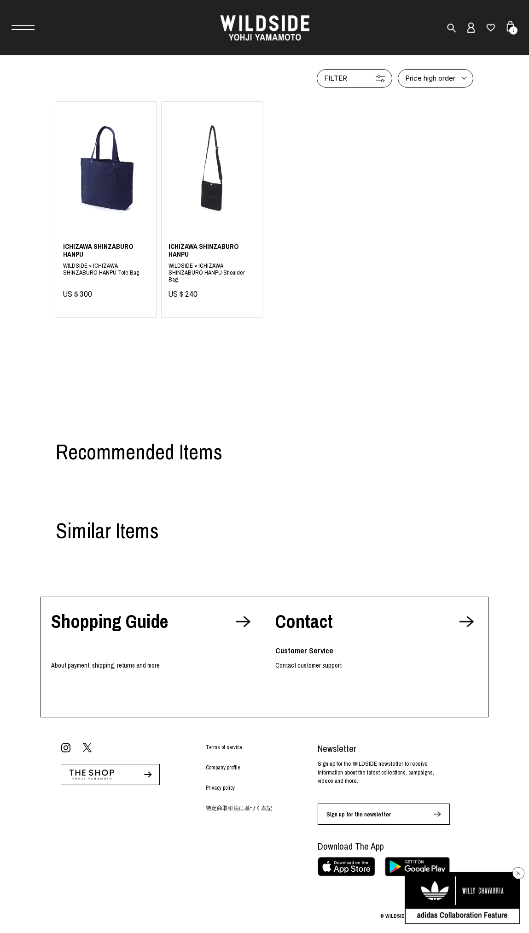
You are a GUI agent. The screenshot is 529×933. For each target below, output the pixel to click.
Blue (106, 270)
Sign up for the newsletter (358, 814)
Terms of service (224, 747)
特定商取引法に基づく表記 (239, 808)
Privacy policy (220, 788)
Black (212, 270)
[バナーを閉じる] (518, 873)
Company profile (223, 767)
